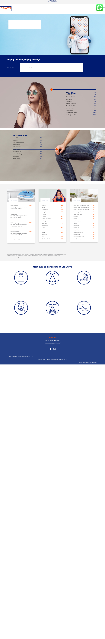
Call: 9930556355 (52, 1)
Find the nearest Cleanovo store (52, 3)
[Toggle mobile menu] (103, 8)
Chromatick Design (92, 362)
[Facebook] (50, 349)
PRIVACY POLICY (29, 356)
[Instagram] (54, 349)
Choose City (10, 67)
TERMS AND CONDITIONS (17, 356)
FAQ (9, 356)
